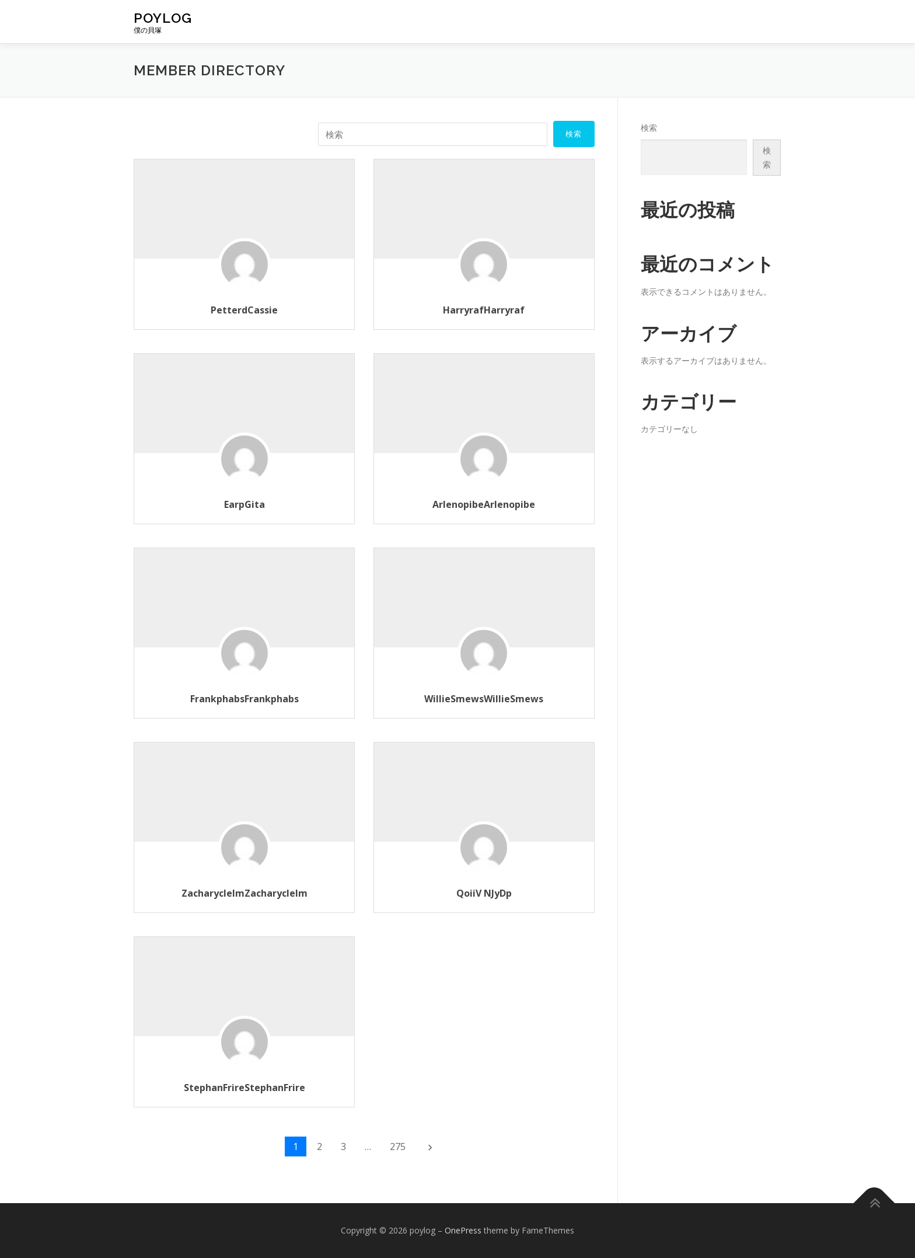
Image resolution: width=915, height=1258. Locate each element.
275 (398, 1146)
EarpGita (244, 504)
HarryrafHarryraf (484, 310)
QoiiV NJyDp (484, 893)
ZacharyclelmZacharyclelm (244, 893)
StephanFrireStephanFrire (244, 1087)
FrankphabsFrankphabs (244, 698)
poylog (163, 18)
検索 (649, 127)
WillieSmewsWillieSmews (483, 698)
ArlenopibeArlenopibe (483, 504)
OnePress (463, 1230)
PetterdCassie (244, 310)
